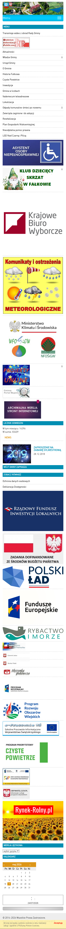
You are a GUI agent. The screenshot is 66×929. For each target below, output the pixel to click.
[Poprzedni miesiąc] (4, 864)
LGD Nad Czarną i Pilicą (14, 135)
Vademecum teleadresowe (16, 96)
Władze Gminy (10, 57)
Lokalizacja (8, 102)
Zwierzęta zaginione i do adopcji (18, 113)
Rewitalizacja (9, 118)
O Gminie (7, 68)
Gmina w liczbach (11, 91)
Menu (6, 18)
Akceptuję (58, 923)
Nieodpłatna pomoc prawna (16, 130)
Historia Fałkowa (11, 74)
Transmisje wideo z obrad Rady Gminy (21, 33)
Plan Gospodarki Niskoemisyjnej (19, 124)
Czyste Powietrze (11, 79)
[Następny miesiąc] (30, 864)
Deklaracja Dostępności (14, 486)
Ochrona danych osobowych (16, 481)
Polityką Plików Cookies (28, 926)
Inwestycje (8, 85)
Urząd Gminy (9, 63)
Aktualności (8, 51)
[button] (61, 58)
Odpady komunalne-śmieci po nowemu (22, 107)
